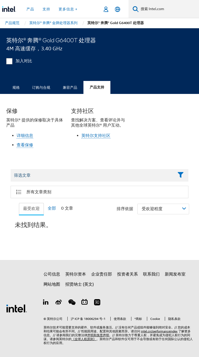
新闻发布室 (175, 274)
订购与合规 (41, 87)
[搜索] (136, 9)
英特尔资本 (75, 274)
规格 (16, 87)
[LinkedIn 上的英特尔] (45, 303)
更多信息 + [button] (68, 9)
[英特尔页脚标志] (16, 308)
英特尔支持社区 (95, 135)
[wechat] (71, 303)
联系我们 (151, 274)
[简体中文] (117, 9)
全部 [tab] (52, 208)
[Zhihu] (97, 303)
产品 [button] (30, 9)
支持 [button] (46, 9)
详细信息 (25, 135)
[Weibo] (58, 303)
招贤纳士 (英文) (79, 284)
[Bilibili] (84, 303)
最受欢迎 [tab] (31, 208)
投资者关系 (127, 274)
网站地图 (52, 284)
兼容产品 (70, 87)
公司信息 (52, 274)
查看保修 (25, 145)
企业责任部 (101, 274)
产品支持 (97, 87)
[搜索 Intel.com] (169, 9)
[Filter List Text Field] (92, 175)
